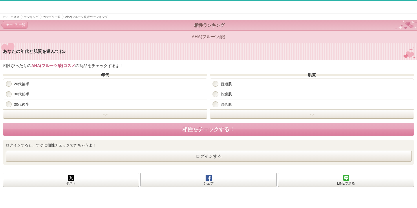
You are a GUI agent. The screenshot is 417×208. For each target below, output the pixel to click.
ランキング (31, 16)
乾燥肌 (222, 94)
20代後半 (17, 84)
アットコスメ (10, 16)
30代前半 (17, 94)
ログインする (209, 156)
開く (105, 114)
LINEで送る (346, 183)
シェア (208, 183)
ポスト (71, 183)
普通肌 (222, 84)
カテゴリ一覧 (52, 16)
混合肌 (222, 104)
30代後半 (17, 104)
